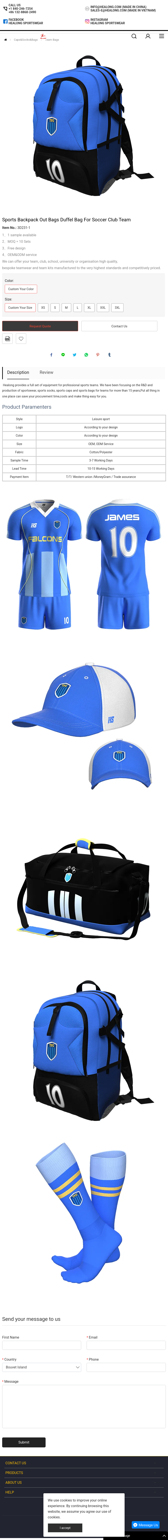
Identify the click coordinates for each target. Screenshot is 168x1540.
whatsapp (87, 355)
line (64, 355)
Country (9, 1361)
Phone (93, 1361)
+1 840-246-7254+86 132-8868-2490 (22, 10)
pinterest (99, 355)
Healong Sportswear (26, 23)
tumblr (110, 355)
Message (10, 1383)
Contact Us (119, 326)
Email (92, 1339)
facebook (52, 355)
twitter (75, 355)
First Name (10, 1339)
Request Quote (40, 326)
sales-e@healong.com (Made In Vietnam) (123, 10)
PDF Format (7, 338)
